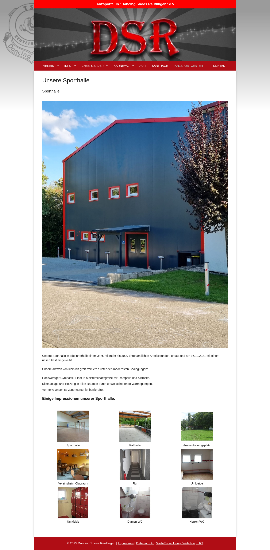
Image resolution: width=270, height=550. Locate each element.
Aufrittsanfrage (153, 65)
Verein (52, 66)
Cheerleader (96, 66)
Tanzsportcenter (192, 66)
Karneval (125, 66)
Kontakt (220, 65)
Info (71, 66)
